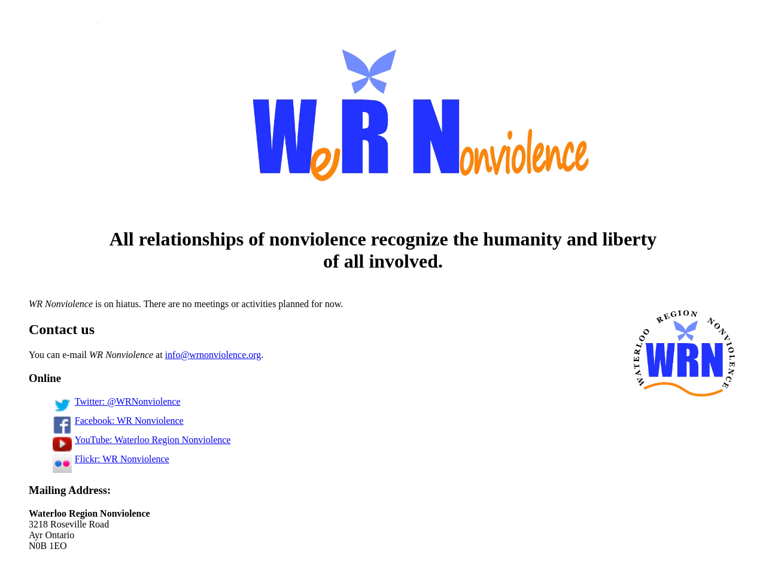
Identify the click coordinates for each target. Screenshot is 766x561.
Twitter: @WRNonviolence (116, 401)
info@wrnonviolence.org (213, 355)
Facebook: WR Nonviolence (118, 421)
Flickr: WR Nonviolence (111, 459)
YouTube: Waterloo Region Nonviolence (141, 440)
